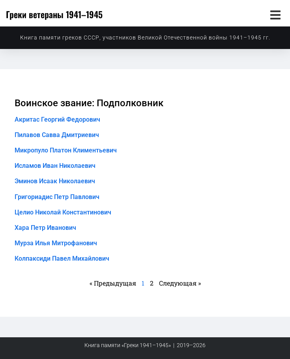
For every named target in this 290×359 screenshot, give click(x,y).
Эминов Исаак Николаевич (55, 181)
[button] (275, 15)
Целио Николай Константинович (63, 212)
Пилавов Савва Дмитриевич (57, 135)
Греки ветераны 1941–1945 (54, 14)
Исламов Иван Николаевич (55, 165)
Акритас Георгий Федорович (57, 119)
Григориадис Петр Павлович (57, 197)
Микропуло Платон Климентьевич (66, 150)
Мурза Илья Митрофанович (56, 243)
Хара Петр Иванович (45, 227)
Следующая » (180, 283)
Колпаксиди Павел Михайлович (62, 258)
